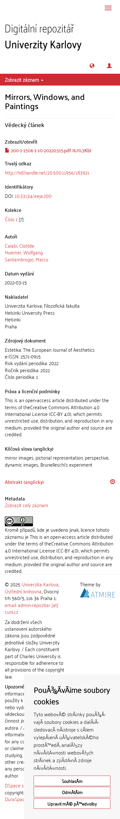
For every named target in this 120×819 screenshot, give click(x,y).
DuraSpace (16, 798)
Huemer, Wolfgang (24, 252)
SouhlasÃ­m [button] (72, 781)
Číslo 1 (11, 218)
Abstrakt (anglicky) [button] (24, 481)
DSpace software (22, 785)
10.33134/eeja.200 (33, 195)
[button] (92, 65)
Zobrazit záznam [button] (24, 79)
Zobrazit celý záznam (26, 504)
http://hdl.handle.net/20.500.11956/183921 (47, 172)
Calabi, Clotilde (19, 245)
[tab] (60, 195)
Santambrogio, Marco (26, 259)
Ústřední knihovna (23, 591)
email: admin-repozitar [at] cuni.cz (31, 608)
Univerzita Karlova (40, 584)
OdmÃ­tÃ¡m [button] (72, 792)
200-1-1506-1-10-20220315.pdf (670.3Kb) (48, 150)
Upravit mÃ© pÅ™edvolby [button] (72, 804)
